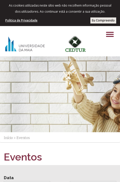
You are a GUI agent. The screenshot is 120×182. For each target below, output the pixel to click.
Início (8, 138)
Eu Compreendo (103, 20)
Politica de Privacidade (21, 20)
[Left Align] (110, 34)
